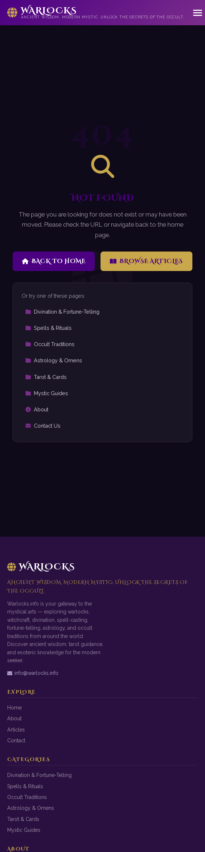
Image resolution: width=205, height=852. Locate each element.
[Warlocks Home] (95, 12)
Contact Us (43, 426)
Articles (16, 730)
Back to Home (53, 261)
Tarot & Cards (46, 377)
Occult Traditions (50, 344)
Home (14, 708)
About (36, 409)
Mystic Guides (46, 393)
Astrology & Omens (53, 360)
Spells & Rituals (48, 328)
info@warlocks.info (32, 673)
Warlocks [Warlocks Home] (41, 567)
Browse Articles (146, 261)
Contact (16, 740)
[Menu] (197, 12)
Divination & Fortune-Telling (62, 312)
